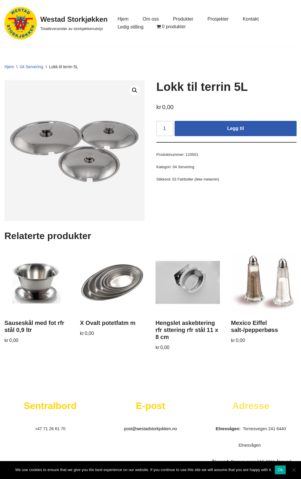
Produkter (183, 18)
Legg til (235, 128)
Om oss (151, 18)
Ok (280, 470)
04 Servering (31, 66)
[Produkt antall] (164, 128)
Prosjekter (218, 18)
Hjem (123, 18)
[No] (294, 470)
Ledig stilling (130, 26)
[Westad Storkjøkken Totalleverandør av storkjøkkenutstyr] (56, 23)
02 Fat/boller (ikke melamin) (195, 179)
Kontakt (251, 18)
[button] (134, 90)
